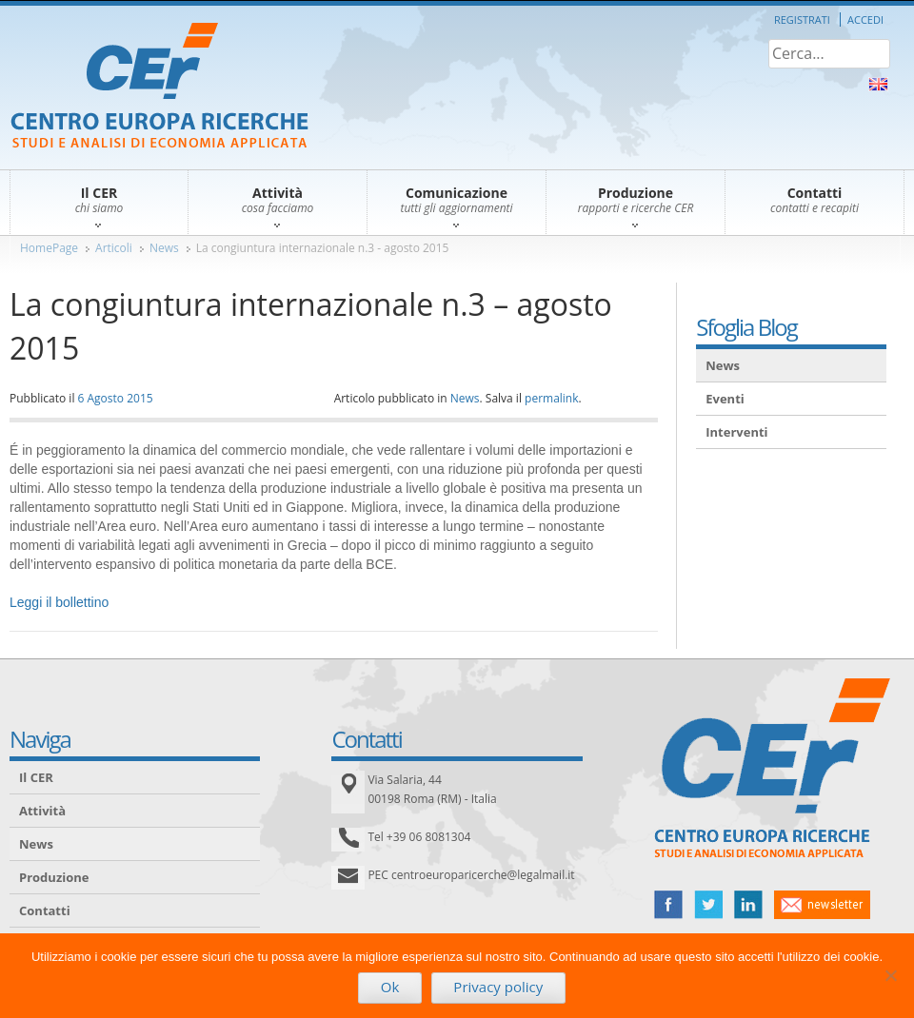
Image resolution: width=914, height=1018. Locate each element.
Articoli (113, 248)
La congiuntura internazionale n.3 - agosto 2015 (322, 248)
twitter (708, 905)
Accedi (865, 19)
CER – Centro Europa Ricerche (159, 87)
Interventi (736, 431)
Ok (390, 986)
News (164, 248)
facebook (668, 905)
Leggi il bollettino (59, 602)
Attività (42, 810)
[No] (890, 975)
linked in (748, 905)
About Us (878, 84)
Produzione (54, 877)
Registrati (802, 19)
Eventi (725, 398)
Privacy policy (498, 986)
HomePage (49, 248)
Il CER (36, 777)
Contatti (44, 910)
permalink (551, 398)
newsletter (822, 905)
